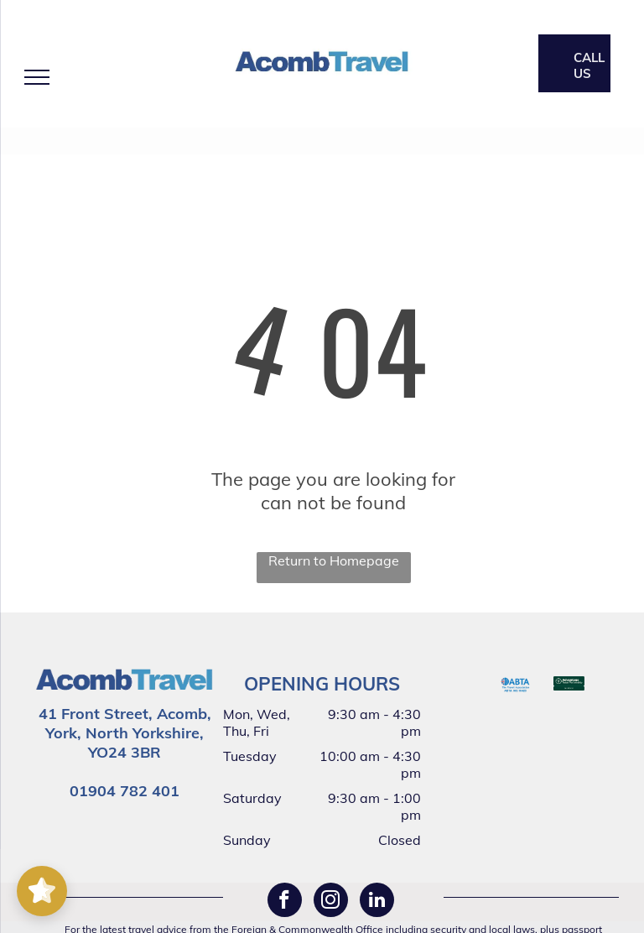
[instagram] (331, 902)
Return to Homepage (333, 560)
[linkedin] (377, 902)
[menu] (37, 77)
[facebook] (284, 902)
